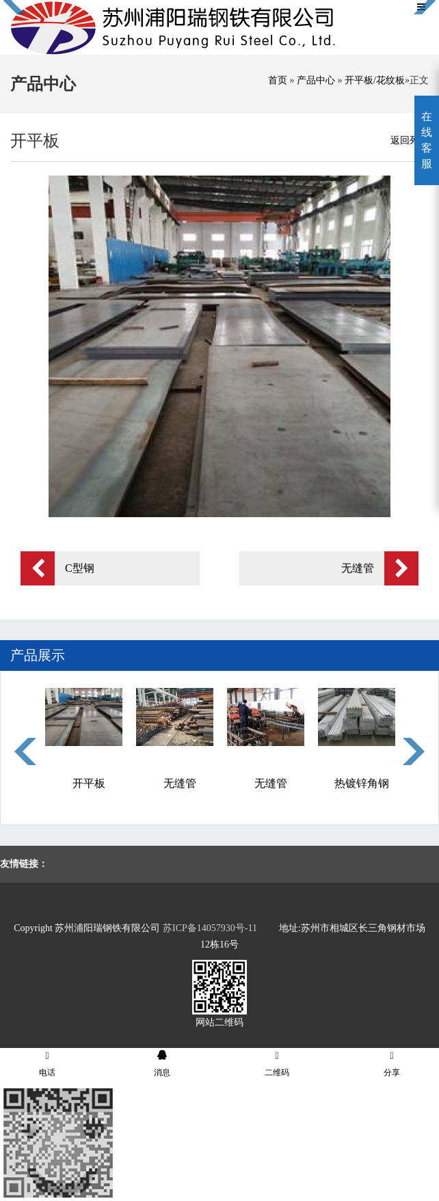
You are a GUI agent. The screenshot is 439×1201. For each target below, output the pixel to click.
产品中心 (316, 80)
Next (414, 751)
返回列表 (409, 140)
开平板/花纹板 (375, 80)
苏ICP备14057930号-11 (210, 928)
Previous (25, 751)
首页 (277, 80)
